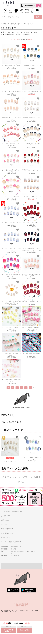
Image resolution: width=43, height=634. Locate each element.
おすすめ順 (15, 39)
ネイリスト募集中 (21, 614)
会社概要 (3, 614)
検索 (37, 17)
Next (40, 451)
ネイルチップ (5, 24)
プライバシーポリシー (33, 614)
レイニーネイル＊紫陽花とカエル (32, 458)
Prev (2, 451)
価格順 (29, 39)
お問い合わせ (11, 614)
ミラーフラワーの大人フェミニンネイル (10, 462)
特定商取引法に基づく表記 (8, 616)
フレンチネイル (29, 24)
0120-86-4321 (29, 5)
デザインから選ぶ (16, 24)
